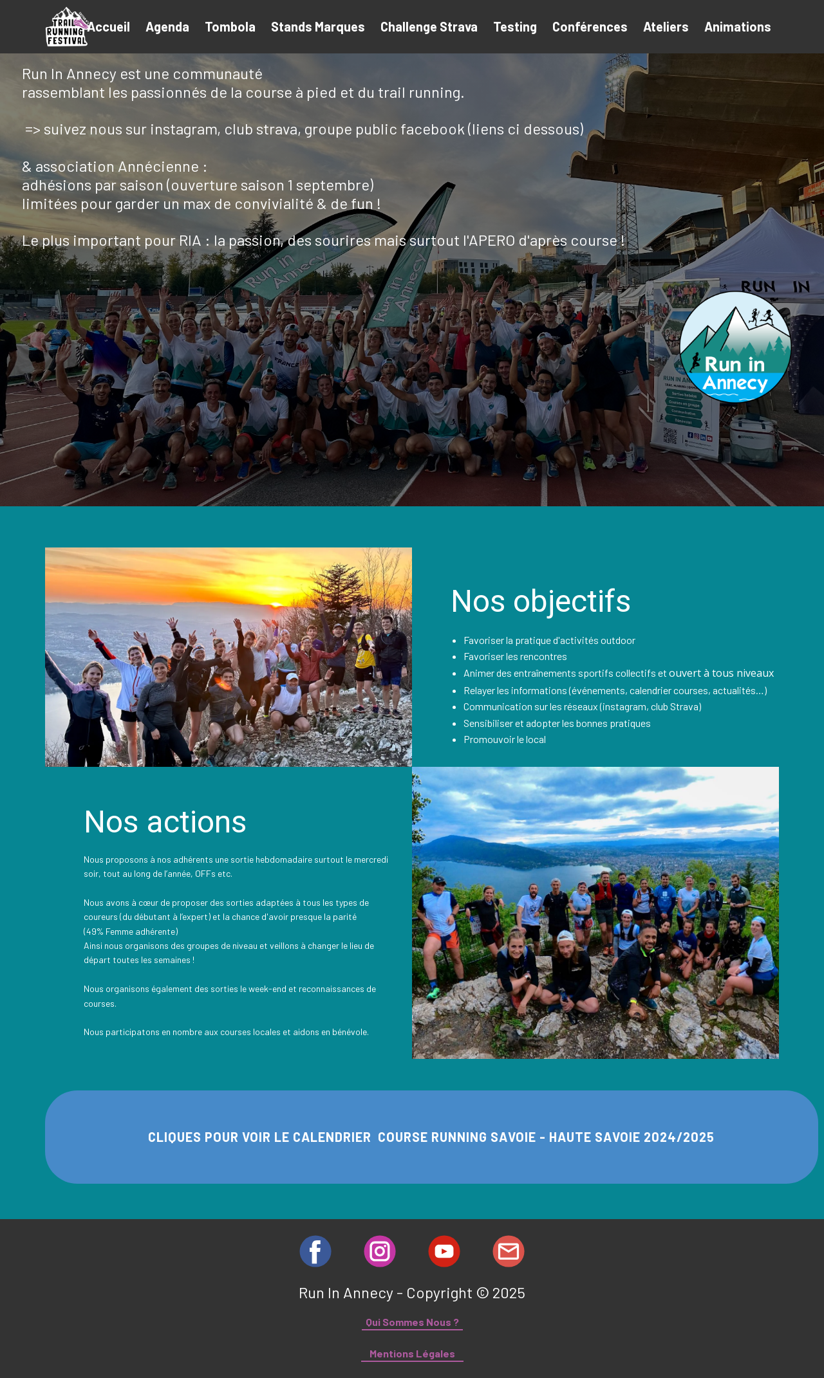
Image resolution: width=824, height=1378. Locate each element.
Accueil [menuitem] (108, 26)
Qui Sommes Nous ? (412, 1322)
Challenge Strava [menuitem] (429, 26)
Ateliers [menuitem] (666, 26)
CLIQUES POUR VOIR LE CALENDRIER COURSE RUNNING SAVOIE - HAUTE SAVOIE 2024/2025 (431, 1136)
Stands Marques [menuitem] (318, 26)
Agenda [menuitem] (167, 26)
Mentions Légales (412, 1353)
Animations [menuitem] (737, 26)
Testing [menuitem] (515, 26)
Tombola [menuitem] (230, 26)
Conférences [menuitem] (590, 26)
